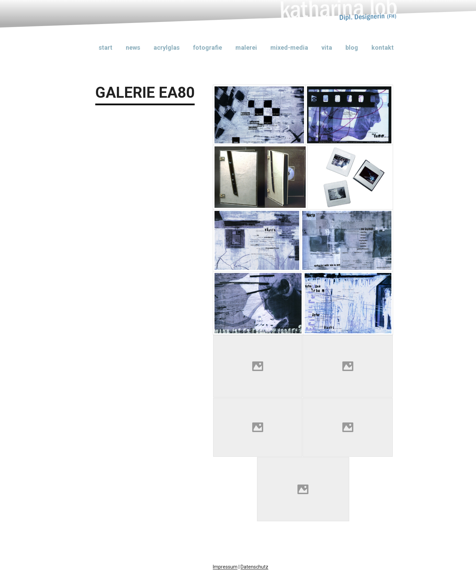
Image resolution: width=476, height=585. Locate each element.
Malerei (246, 47)
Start (105, 47)
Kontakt (382, 47)
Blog (351, 47)
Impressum (225, 567)
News (133, 47)
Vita (326, 47)
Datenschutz (254, 567)
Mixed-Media (289, 47)
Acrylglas (167, 47)
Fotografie (207, 47)
